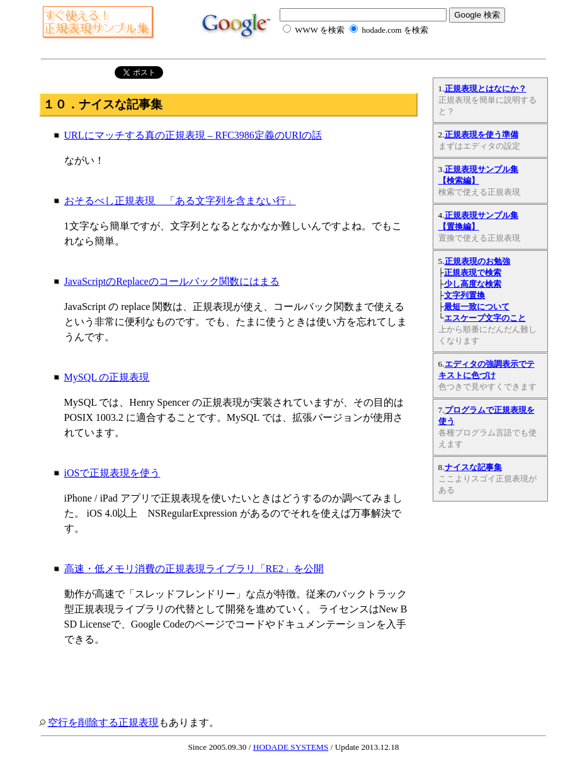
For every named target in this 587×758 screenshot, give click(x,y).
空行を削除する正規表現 (103, 722)
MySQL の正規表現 (107, 377)
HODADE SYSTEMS (291, 747)
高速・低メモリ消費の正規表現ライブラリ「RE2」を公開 (194, 568)
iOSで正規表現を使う (112, 473)
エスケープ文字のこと (485, 318)
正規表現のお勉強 (477, 261)
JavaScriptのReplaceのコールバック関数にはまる (172, 281)
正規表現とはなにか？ (486, 88)
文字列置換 (464, 295)
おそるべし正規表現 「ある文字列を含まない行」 (180, 200)
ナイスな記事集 (473, 467)
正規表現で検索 (472, 272)
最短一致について (477, 306)
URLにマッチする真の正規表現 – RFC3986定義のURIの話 (193, 135)
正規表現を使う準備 (481, 134)
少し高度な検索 (472, 284)
